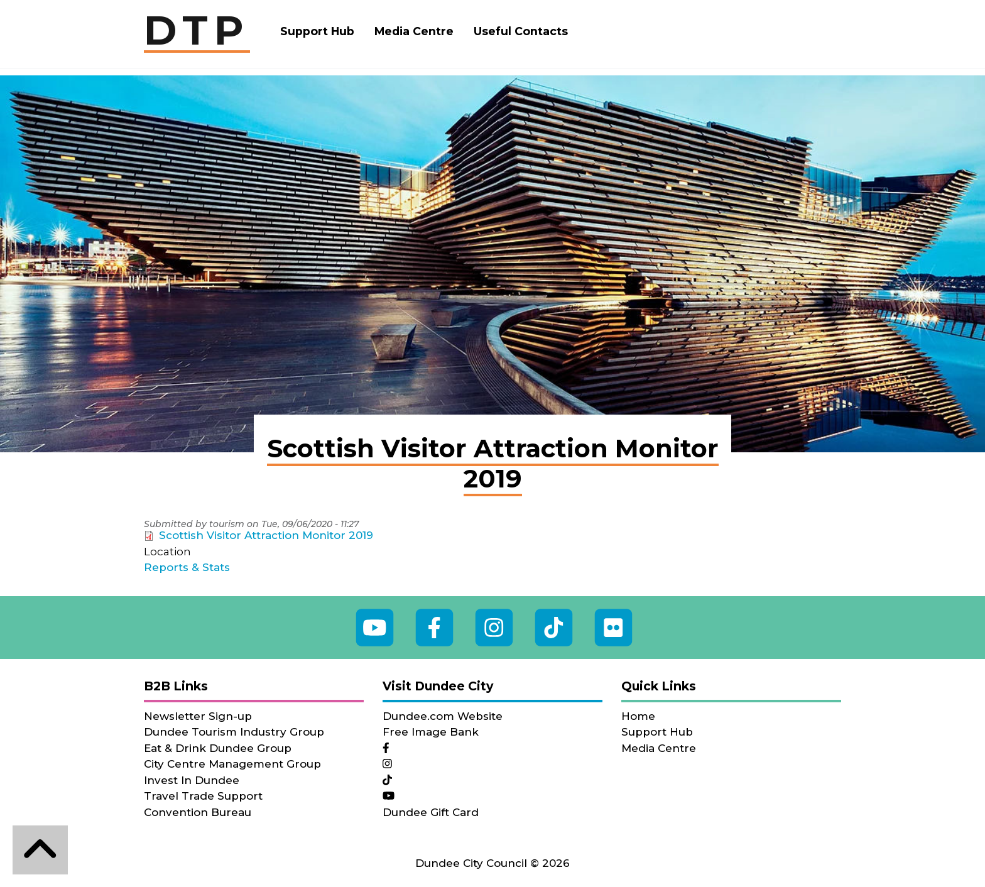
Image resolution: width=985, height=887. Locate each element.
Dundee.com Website (443, 716)
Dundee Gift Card (431, 812)
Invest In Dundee (191, 780)
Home (638, 716)
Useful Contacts (521, 31)
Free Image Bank (431, 732)
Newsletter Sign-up (198, 716)
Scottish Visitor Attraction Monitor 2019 (266, 535)
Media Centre (414, 31)
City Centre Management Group (232, 764)
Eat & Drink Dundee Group (217, 748)
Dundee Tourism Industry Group (234, 732)
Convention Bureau (197, 812)
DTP (197, 31)
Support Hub (317, 31)
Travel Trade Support (203, 796)
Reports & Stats (187, 567)
